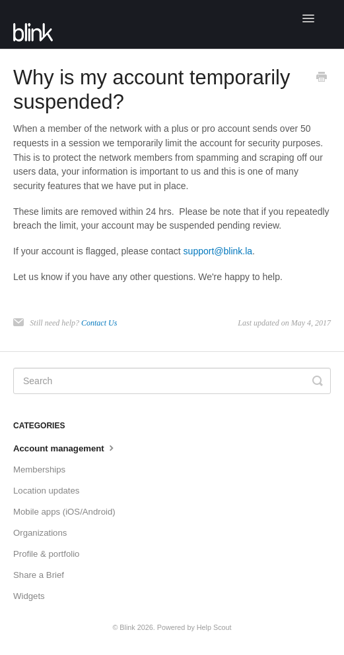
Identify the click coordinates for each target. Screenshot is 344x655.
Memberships (39, 469)
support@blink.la (218, 251)
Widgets (29, 596)
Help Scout (214, 627)
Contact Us (99, 323)
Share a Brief (38, 575)
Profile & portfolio (46, 554)
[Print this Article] (321, 78)
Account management (65, 447)
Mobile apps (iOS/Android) (64, 512)
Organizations (40, 533)
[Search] (172, 381)
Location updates (46, 491)
